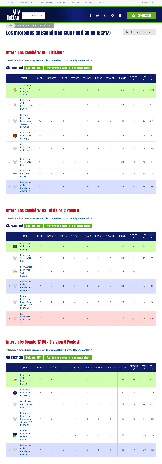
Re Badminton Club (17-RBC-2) (26, 318)
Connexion (141, 15)
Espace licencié (45, 3)
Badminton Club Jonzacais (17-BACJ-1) (26, 105)
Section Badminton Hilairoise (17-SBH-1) (26, 435)
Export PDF (33, 68)
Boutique (88, 3)
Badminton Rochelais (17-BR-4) (25, 173)
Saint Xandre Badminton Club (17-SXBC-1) (26, 90)
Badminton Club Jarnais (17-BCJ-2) (25, 135)
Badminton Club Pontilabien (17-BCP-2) (25, 286)
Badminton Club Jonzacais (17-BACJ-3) (26, 379)
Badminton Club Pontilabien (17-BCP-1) (25, 187)
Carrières (101, 3)
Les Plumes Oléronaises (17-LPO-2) (26, 404)
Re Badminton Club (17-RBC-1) (26, 149)
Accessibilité (148, 3)
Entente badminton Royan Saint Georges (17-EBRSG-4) (26, 302)
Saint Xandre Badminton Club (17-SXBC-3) (26, 271)
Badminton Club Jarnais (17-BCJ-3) (25, 246)
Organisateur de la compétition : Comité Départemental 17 (61, 60)
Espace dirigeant (26, 3)
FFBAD (10, 3)
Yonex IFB (61, 3)
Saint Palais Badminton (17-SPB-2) (25, 392)
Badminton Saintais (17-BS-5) (26, 258)
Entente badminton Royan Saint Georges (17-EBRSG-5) (26, 419)
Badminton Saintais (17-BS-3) (26, 162)
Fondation (74, 3)
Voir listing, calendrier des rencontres (68, 68)
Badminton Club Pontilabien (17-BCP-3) (25, 450)
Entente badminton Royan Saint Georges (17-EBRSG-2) (26, 121)
